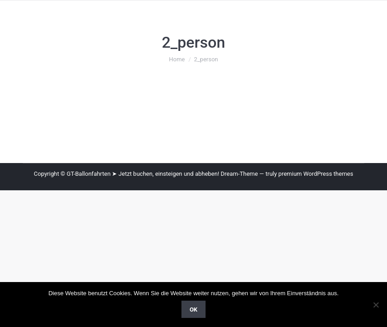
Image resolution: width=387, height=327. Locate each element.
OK (193, 309)
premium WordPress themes (315, 173)
